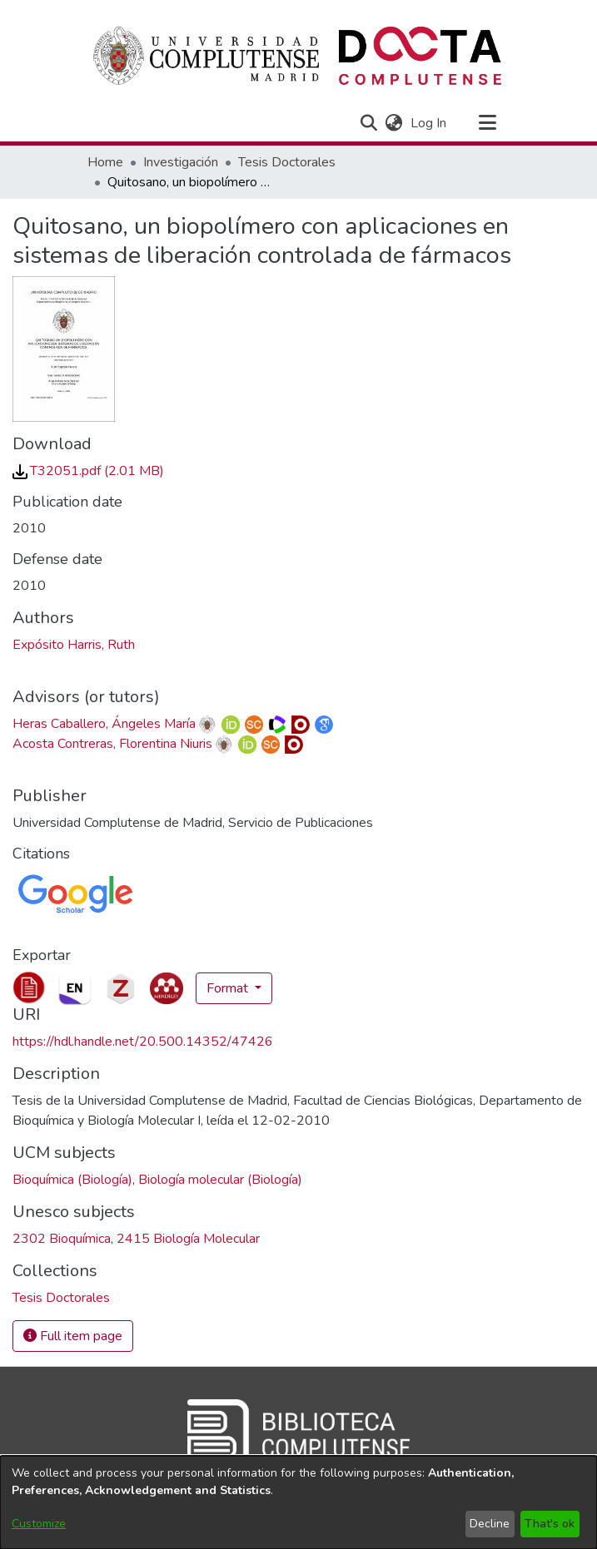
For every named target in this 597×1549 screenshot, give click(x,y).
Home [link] (105, 162)
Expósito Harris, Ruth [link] (73, 645)
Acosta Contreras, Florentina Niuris (112, 744)
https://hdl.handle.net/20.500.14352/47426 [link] (142, 1041)
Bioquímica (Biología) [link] (72, 1179)
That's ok (550, 1524)
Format (228, 988)
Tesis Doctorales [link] (287, 162)
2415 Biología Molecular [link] (188, 1239)
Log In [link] (429, 123)
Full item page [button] (72, 1336)
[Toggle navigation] (488, 123)
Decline (490, 1524)
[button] (369, 123)
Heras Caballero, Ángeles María (104, 724)
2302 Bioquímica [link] (61, 1239)
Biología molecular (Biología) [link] (220, 1179)
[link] (88, 471)
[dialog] (298, 1502)
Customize (39, 1524)
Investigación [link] (180, 162)
